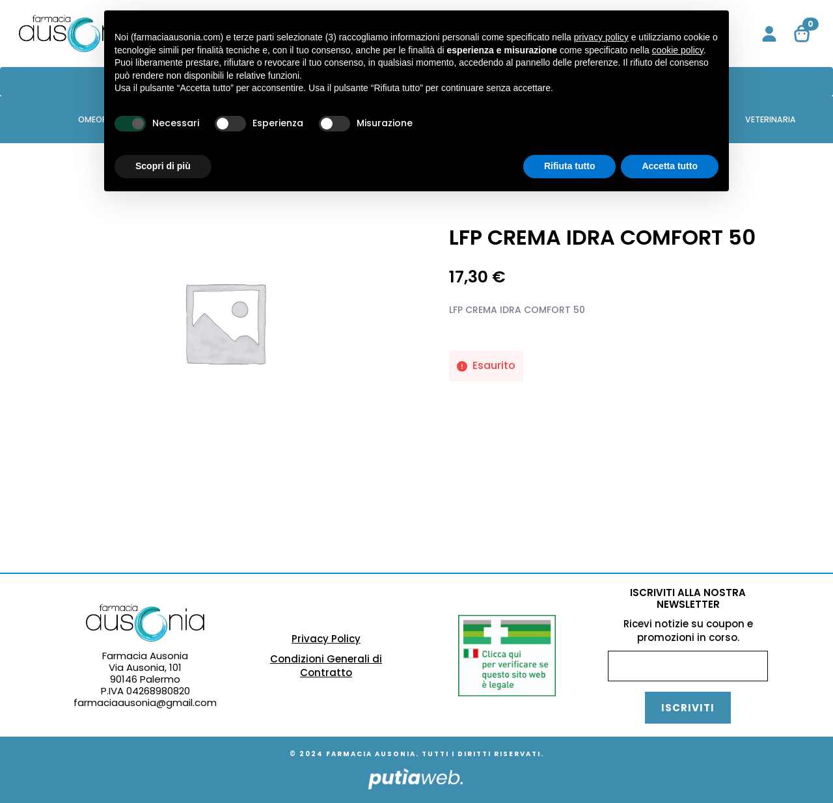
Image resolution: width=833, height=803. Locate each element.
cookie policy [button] (677, 50)
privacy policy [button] (601, 37)
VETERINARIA (770, 119)
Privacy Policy (326, 639)
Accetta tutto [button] (670, 166)
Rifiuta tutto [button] (569, 166)
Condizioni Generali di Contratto (326, 665)
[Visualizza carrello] (802, 33)
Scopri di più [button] (163, 166)
